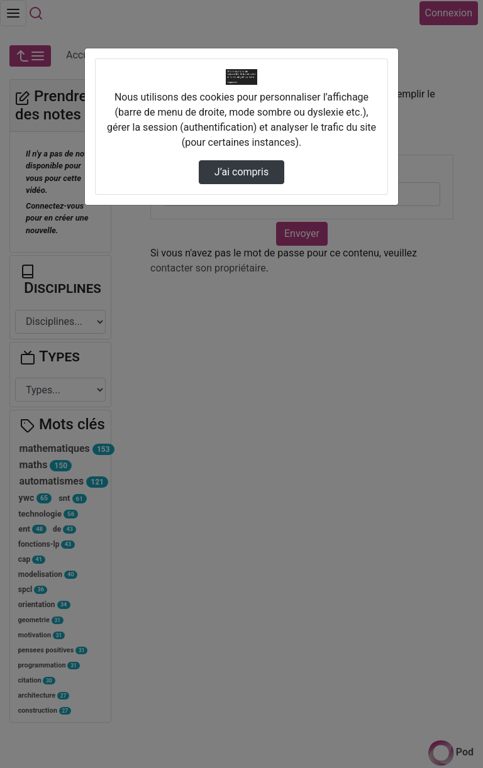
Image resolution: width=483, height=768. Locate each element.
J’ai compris (241, 172)
